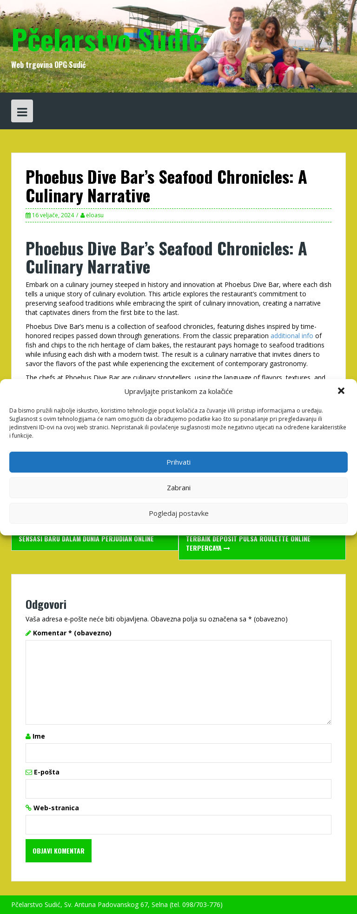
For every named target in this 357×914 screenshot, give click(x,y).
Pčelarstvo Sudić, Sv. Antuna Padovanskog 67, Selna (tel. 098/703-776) (117, 904)
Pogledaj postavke (179, 513)
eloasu (95, 215)
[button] (342, 391)
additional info (292, 335)
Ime (39, 736)
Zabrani (179, 487)
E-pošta (47, 771)
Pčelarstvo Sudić (106, 38)
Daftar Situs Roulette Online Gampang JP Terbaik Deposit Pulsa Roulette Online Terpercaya (251, 538)
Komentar (72, 632)
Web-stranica (56, 807)
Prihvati (178, 462)
